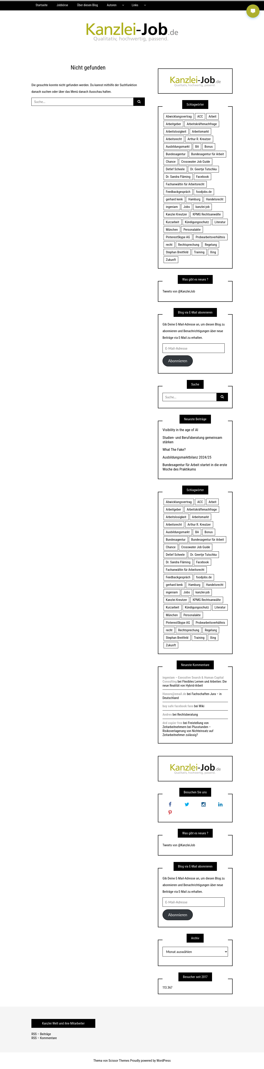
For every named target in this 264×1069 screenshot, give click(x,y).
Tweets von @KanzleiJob (179, 291)
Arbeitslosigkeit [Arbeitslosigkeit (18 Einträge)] (176, 132)
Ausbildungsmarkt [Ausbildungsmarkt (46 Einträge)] (177, 147)
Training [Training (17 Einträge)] (199, 252)
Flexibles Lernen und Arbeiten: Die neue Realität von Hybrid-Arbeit (195, 683)
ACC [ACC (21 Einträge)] (200, 116)
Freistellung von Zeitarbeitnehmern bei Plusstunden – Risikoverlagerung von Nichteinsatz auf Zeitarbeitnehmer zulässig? (188, 729)
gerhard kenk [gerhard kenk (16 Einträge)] (174, 199)
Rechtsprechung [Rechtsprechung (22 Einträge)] (188, 245)
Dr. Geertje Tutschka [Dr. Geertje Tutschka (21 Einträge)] (203, 169)
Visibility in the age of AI (180, 430)
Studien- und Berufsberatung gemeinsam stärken (192, 439)
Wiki (201, 706)
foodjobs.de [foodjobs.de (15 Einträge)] (204, 192)
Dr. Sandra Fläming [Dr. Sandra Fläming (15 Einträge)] (178, 177)
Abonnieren (177, 360)
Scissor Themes (119, 1061)
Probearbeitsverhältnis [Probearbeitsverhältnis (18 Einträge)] (210, 237)
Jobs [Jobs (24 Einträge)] (187, 207)
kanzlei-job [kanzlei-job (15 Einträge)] (202, 207)
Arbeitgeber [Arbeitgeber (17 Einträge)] (173, 124)
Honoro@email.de (174, 694)
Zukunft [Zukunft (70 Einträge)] (171, 260)
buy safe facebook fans (178, 706)
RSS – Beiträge (41, 1034)
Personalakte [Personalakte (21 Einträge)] (192, 230)
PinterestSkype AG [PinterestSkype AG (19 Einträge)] (178, 237)
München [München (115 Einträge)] (172, 230)
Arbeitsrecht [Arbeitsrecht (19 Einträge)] (174, 139)
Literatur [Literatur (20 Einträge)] (220, 222)
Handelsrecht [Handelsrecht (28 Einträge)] (215, 199)
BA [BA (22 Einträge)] (197, 147)
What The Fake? (174, 449)
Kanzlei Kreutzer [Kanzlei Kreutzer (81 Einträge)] (176, 214)
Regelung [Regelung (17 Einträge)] (211, 245)
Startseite (42, 5)
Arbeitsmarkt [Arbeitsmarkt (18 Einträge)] (200, 132)
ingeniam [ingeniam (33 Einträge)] (172, 207)
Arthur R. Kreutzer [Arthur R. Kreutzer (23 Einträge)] (199, 139)
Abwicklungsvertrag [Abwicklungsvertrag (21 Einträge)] (179, 116)
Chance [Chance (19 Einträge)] (171, 162)
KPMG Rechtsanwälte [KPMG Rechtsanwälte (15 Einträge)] (207, 214)
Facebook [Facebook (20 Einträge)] (202, 177)
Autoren (111, 5)
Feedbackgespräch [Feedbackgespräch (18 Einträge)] (178, 192)
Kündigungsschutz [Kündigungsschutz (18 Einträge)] (197, 222)
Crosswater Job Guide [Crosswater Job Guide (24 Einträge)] (195, 162)
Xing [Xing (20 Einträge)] (213, 252)
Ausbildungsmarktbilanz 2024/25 (187, 457)
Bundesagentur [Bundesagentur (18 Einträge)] (176, 154)
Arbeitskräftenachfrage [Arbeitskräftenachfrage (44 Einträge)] (202, 124)
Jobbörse (62, 5)
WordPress (164, 1061)
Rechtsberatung (187, 715)
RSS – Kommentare (44, 1038)
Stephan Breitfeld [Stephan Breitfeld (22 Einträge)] (177, 252)
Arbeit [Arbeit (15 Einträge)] (212, 116)
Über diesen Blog (87, 5)
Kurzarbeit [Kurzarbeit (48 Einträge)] (172, 222)
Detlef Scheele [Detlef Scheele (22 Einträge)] (175, 169)
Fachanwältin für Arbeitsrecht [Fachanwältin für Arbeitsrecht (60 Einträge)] (185, 184)
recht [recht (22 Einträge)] (169, 245)
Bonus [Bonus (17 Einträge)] (209, 147)
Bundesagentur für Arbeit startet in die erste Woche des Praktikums (195, 467)
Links (135, 5)
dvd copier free (172, 723)
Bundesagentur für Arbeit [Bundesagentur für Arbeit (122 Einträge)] (207, 154)
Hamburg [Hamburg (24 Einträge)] (194, 199)
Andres (167, 715)
